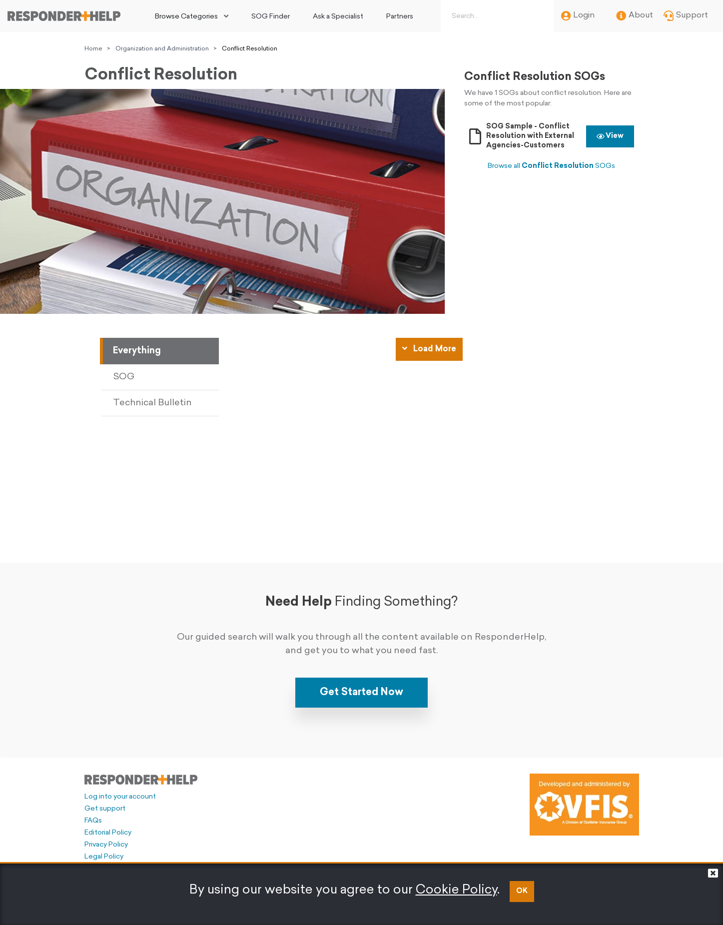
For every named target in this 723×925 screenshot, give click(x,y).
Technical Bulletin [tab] (152, 403)
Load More (429, 348)
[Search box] (495, 16)
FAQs (93, 821)
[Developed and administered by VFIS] (584, 805)
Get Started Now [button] (361, 693)
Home (93, 49)
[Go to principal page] (63, 16)
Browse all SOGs (551, 166)
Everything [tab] (137, 351)
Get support (104, 809)
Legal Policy (103, 857)
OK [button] (522, 891)
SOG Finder (270, 16)
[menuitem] (191, 16)
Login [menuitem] (578, 16)
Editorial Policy (107, 833)
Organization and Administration (162, 49)
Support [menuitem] (686, 16)
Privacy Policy (106, 845)
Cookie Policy (456, 890)
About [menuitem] (634, 16)
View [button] (610, 136)
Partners (399, 16)
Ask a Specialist (338, 16)
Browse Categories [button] (186, 16)
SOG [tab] (123, 377)
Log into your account (120, 797)
